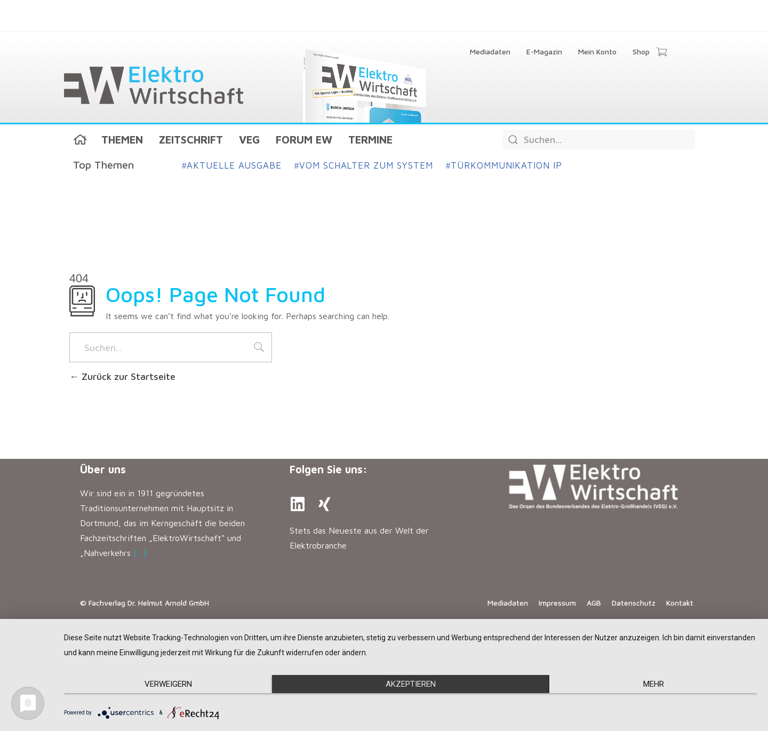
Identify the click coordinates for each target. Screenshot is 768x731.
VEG (249, 139)
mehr (653, 684)
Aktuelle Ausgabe (232, 165)
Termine (370, 139)
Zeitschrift (191, 139)
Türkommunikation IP (504, 165)
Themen (122, 139)
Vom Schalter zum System (363, 165)
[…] (140, 553)
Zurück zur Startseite (122, 376)
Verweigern (168, 684)
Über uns (103, 469)
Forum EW (304, 139)
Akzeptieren (411, 684)
